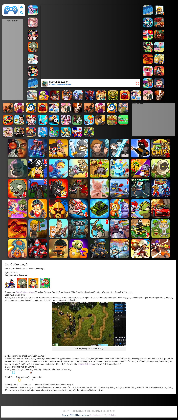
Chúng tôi (66, 411)
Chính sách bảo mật (78, 411)
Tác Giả (112, 411)
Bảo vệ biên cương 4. (37, 268)
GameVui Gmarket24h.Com (15, 268)
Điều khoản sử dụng (94, 411)
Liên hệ (106, 411)
